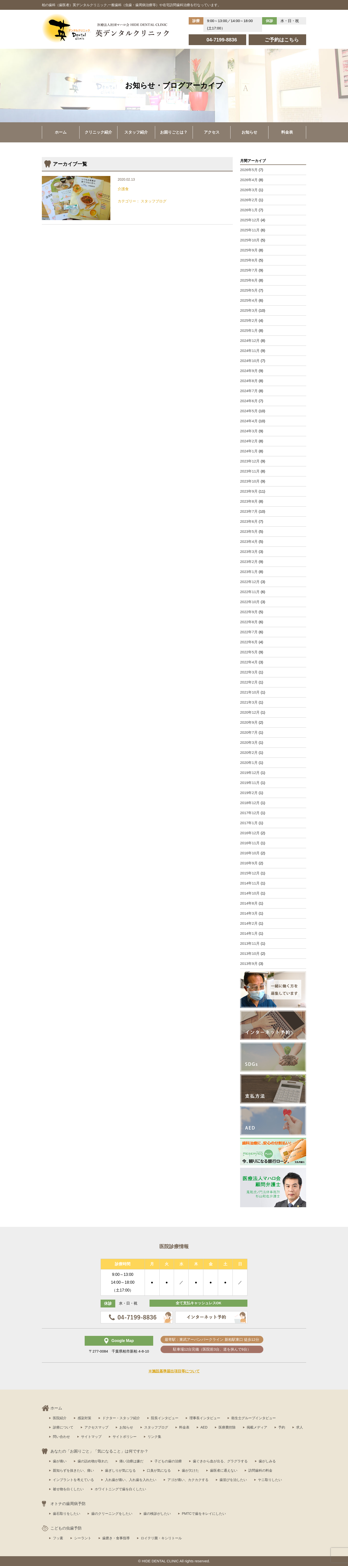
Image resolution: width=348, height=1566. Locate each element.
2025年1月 (249, 330)
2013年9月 (249, 963)
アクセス (212, 132)
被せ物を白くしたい (68, 1489)
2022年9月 (249, 612)
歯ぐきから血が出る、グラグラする (220, 1461)
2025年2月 (249, 320)
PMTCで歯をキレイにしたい (204, 1514)
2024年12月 (250, 340)
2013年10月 (250, 953)
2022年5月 (249, 652)
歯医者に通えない (223, 1470)
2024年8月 (249, 381)
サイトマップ (91, 1437)
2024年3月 (249, 431)
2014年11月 (250, 883)
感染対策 (84, 1418)
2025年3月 (249, 310)
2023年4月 (249, 541)
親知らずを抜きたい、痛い (73, 1470)
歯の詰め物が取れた (93, 1461)
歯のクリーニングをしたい (111, 1514)
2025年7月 (249, 270)
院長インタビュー (164, 1418)
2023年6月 (249, 521)
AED (204, 1427)
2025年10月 (250, 240)
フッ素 (58, 1538)
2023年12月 (250, 461)
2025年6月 (249, 280)
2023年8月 (249, 501)
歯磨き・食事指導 (116, 1538)
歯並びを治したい (233, 1480)
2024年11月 (250, 350)
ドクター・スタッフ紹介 (121, 1418)
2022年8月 (249, 622)
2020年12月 (250, 712)
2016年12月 (250, 833)
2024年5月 (249, 411)
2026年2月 (249, 200)
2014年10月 (250, 893)
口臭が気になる (159, 1470)
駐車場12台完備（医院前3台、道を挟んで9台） (212, 1349)
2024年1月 (249, 451)
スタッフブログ (156, 1427)
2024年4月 (249, 421)
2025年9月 (249, 250)
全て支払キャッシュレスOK (198, 1303)
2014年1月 (249, 933)
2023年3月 (249, 551)
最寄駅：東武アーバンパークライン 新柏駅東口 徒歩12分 (212, 1339)
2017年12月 (250, 813)
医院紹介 (60, 1418)
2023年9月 (249, 491)
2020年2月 (249, 752)
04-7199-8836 (222, 39)
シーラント (82, 1538)
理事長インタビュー (204, 1418)
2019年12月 (250, 773)
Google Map (122, 1341)
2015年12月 (250, 873)
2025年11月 (250, 230)
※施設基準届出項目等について (174, 1371)
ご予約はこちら (282, 39)
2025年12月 (250, 220)
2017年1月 (249, 823)
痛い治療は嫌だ (131, 1461)
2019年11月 (250, 783)
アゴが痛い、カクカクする (188, 1480)
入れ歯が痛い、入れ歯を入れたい (130, 1480)
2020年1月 (249, 762)
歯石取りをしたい (66, 1514)
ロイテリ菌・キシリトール (161, 1538)
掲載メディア (257, 1427)
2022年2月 (249, 682)
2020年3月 (249, 742)
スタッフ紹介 (136, 132)
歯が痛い (60, 1461)
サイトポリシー (125, 1437)
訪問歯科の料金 (260, 1470)
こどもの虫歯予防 (66, 1528)
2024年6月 (249, 401)
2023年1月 (249, 572)
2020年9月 (249, 722)
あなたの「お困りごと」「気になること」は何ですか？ (99, 1451)
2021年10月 (250, 692)
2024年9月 (249, 371)
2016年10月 (250, 853)
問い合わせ (61, 1437)
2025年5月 (249, 290)
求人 (299, 1427)
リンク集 (154, 1437)
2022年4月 (249, 662)
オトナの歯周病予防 (68, 1504)
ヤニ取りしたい (270, 1480)
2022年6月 (249, 642)
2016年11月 (250, 843)
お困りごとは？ (173, 132)
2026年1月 (249, 210)
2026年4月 (249, 180)
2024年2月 (249, 441)
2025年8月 (249, 260)
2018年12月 (250, 803)
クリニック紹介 (98, 132)
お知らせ (249, 132)
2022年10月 (250, 602)
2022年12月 (250, 582)
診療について (63, 1427)
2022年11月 (250, 592)
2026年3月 (249, 190)
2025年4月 (249, 300)
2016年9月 (249, 863)
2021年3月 (249, 702)
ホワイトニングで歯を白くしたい (120, 1489)
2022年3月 (249, 672)
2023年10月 (250, 481)
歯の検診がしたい (157, 1514)
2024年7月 (249, 391)
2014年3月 (249, 913)
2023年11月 (250, 471)
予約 (281, 1427)
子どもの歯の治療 (168, 1461)
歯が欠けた (190, 1470)
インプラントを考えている (73, 1480)
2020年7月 (249, 732)
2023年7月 (249, 511)
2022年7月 (249, 632)
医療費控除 (227, 1427)
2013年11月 (250, 943)
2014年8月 (249, 903)
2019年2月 (249, 793)
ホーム (61, 132)
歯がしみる (267, 1461)
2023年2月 (249, 561)
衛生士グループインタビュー (253, 1418)
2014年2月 (249, 923)
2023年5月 (249, 531)
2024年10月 (250, 361)
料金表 (287, 132)
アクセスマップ (96, 1427)
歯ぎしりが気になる (120, 1470)
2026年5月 (249, 170)
